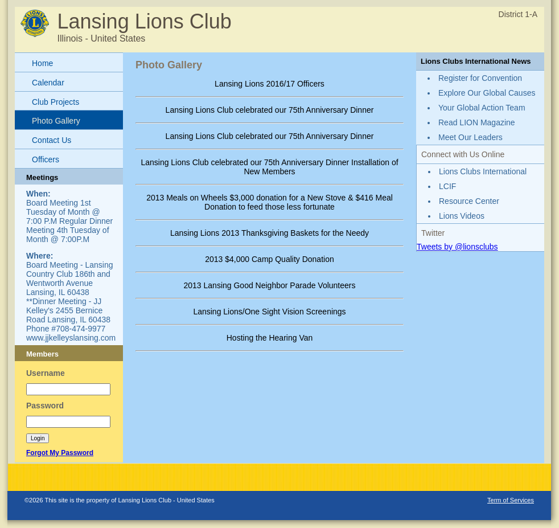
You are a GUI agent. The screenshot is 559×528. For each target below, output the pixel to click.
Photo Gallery (56, 120)
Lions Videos (461, 215)
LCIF (447, 186)
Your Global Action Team (481, 107)
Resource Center (469, 201)
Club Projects (55, 102)
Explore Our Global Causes (486, 92)
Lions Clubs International (483, 171)
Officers (45, 159)
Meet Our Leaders (470, 137)
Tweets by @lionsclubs (457, 246)
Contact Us (51, 140)
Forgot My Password (59, 453)
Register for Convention (480, 78)
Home (42, 63)
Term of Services (510, 500)
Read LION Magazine (476, 122)
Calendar (48, 82)
